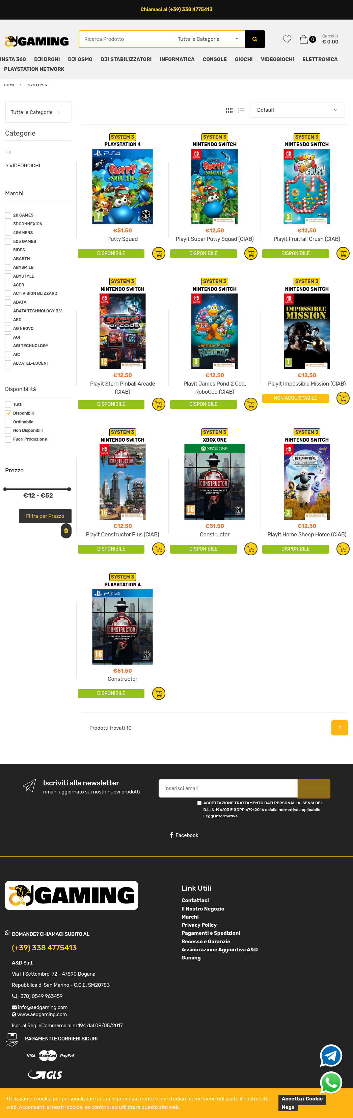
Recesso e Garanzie (206, 942)
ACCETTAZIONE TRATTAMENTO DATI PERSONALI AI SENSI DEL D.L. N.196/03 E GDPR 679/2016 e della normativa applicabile (263, 809)
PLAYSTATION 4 (122, 144)
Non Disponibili (28, 430)
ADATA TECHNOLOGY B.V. (38, 311)
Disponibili (23, 413)
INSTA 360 (13, 59)
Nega (288, 1107)
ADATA (20, 302)
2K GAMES (23, 215)
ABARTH (21, 258)
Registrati (314, 788)
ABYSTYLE (23, 276)
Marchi (190, 917)
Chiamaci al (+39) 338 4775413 (176, 9)
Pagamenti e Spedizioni (211, 933)
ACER (18, 285)
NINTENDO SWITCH (215, 144)
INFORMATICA (177, 59)
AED (17, 319)
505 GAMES (24, 241)
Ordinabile (23, 422)
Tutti (18, 404)
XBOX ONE (215, 440)
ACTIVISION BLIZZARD (35, 293)
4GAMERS (23, 232)
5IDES (19, 250)
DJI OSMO (80, 59)
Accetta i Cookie (302, 1099)
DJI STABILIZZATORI (126, 59)
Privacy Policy (199, 925)
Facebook (184, 835)
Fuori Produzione (30, 439)
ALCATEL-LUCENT (31, 363)
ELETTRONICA (320, 59)
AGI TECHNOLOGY (30, 345)
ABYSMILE (23, 267)
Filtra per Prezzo (45, 516)
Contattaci (195, 900)
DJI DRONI (47, 59)
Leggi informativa (220, 816)
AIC (16, 354)
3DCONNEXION (28, 224)
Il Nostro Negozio (203, 909)
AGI (16, 337)
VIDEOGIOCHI (277, 59)
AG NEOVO (23, 328)
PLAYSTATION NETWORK (34, 69)
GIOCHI (244, 59)
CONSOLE (215, 59)
